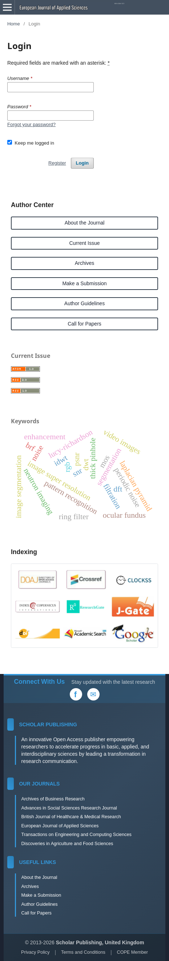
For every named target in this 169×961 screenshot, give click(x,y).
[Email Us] (93, 694)
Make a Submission (84, 283)
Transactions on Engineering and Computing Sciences (76, 834)
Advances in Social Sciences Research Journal (69, 808)
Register (57, 163)
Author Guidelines (84, 303)
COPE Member (132, 952)
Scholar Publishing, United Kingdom (100, 942)
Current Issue (84, 243)
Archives (84, 263)
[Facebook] (76, 694)
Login (82, 163)
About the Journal (85, 223)
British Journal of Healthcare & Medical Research (71, 816)
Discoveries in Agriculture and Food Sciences (67, 843)
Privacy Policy (35, 952)
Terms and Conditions (83, 952)
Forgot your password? (31, 124)
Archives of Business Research (52, 798)
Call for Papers (84, 324)
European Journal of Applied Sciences (59, 825)
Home (13, 24)
